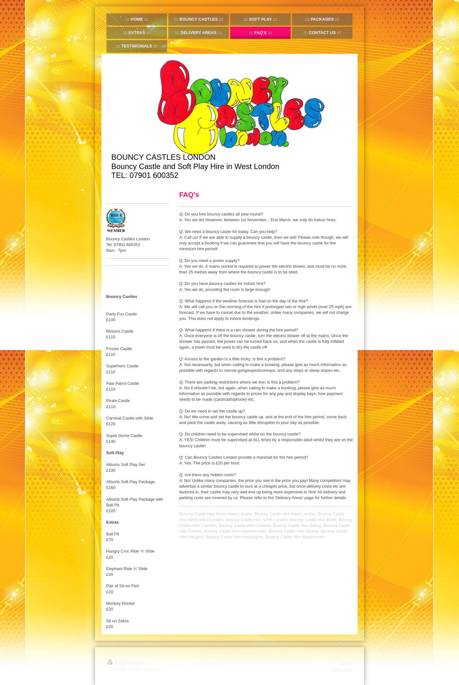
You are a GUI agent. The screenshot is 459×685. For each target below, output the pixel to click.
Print (116, 662)
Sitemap (135, 662)
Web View (341, 669)
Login (345, 662)
